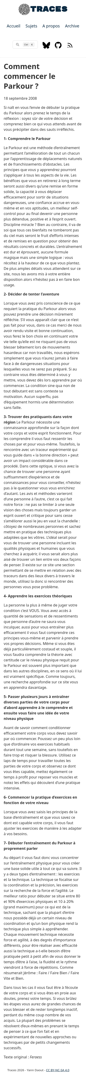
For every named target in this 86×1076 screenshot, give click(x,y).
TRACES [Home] (48, 9)
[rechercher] (25, 44)
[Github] (58, 47)
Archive (72, 26)
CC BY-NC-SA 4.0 (57, 1070)
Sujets (31, 26)
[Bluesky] (46, 47)
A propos (51, 26)
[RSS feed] (70, 47)
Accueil (13, 26)
